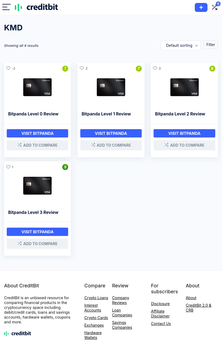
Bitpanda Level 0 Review (33, 114)
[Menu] (6, 7)
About (191, 297)
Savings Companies (122, 325)
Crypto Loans (96, 297)
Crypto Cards (96, 317)
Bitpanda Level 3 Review (33, 212)
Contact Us (161, 323)
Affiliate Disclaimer (160, 313)
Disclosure (160, 303)
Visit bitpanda (38, 133)
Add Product (201, 7)
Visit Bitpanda (111, 133)
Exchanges (94, 325)
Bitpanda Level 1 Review (106, 114)
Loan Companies (122, 312)
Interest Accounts (92, 307)
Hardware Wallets (93, 335)
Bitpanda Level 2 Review (180, 114)
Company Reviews (120, 300)
